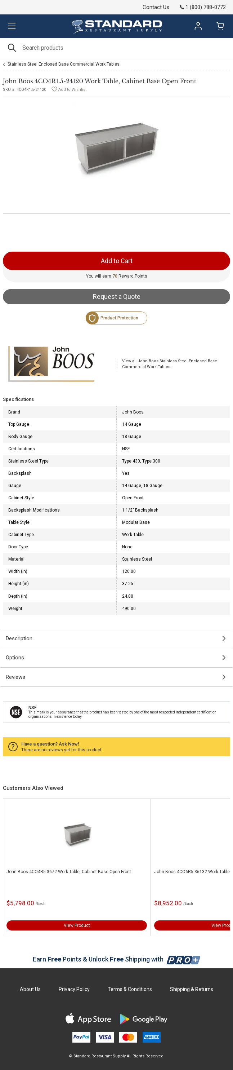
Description (19, 638)
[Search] (116, 48)
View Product (77, 925)
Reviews (15, 677)
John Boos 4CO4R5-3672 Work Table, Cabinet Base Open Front (68, 871)
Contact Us (156, 7)
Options (15, 657)
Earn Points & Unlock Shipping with (116, 959)
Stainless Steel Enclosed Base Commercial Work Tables (64, 64)
